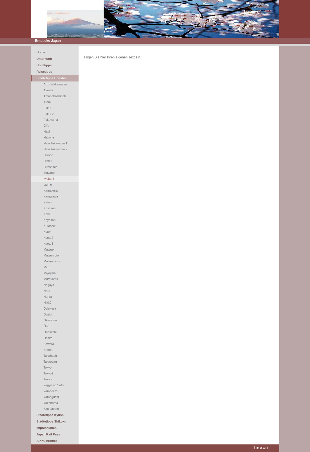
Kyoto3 (48, 243)
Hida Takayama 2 (56, 149)
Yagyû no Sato (54, 385)
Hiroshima (51, 167)
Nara (47, 290)
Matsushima (52, 261)
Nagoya (49, 285)
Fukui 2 (49, 113)
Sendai (48, 349)
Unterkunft (44, 58)
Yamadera (51, 391)
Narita (48, 296)
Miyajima (50, 273)
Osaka (48, 338)
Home (41, 52)
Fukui (47, 108)
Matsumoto (51, 255)
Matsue (49, 249)
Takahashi (51, 355)
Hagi (47, 131)
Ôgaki (48, 314)
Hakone (49, 137)
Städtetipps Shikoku (51, 421)
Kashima (50, 208)
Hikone (48, 155)
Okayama (50, 320)
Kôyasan (50, 220)
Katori (48, 202)
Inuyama (49, 172)
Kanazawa (51, 196)
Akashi (48, 90)
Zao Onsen (51, 408)
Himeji (48, 161)
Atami (48, 102)
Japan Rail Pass (48, 434)
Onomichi (50, 332)
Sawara (49, 344)
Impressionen (47, 428)
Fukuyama (51, 119)
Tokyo (48, 367)
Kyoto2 (48, 237)
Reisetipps (44, 71)
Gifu (46, 125)
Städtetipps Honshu (51, 78)
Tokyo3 (48, 379)
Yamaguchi (51, 397)
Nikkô (48, 302)
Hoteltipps (44, 65)
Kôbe (47, 214)
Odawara (50, 308)
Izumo (48, 184)
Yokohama (51, 403)
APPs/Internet (47, 440)
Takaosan (50, 361)
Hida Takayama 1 (56, 143)
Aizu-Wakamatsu (55, 84)
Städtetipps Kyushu (51, 415)
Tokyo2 (48, 373)
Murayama (51, 279)
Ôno (47, 326)
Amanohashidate (55, 96)
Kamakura (51, 190)
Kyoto (48, 231)
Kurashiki (50, 226)
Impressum (261, 447)
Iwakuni (49, 178)
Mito (47, 267)
